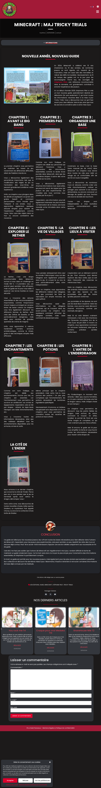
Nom (12, 693)
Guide (42, 585)
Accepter (10, 780)
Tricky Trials (68, 585)
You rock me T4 (17, 630)
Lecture (58, 33)
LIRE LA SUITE (17, 645)
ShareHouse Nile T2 (83, 630)
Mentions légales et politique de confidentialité (33, 784)
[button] (50, 762)
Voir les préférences (42, 780)
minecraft (48, 585)
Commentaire (16, 667)
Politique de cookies (12, 784)
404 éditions (34, 585)
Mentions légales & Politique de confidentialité (58, 728)
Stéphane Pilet (60, 82)
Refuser (25, 780)
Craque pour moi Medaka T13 (50, 631)
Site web (13, 707)
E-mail (13, 700)
